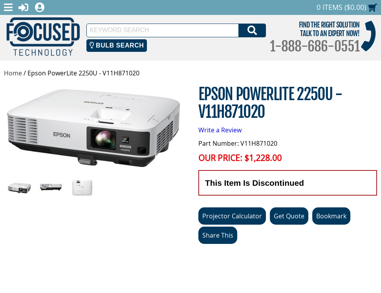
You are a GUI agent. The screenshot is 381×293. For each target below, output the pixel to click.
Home (13, 73)
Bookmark (331, 216)
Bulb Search (117, 45)
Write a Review (220, 130)
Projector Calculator (232, 216)
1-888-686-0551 (314, 46)
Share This (217, 235)
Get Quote (289, 216)
